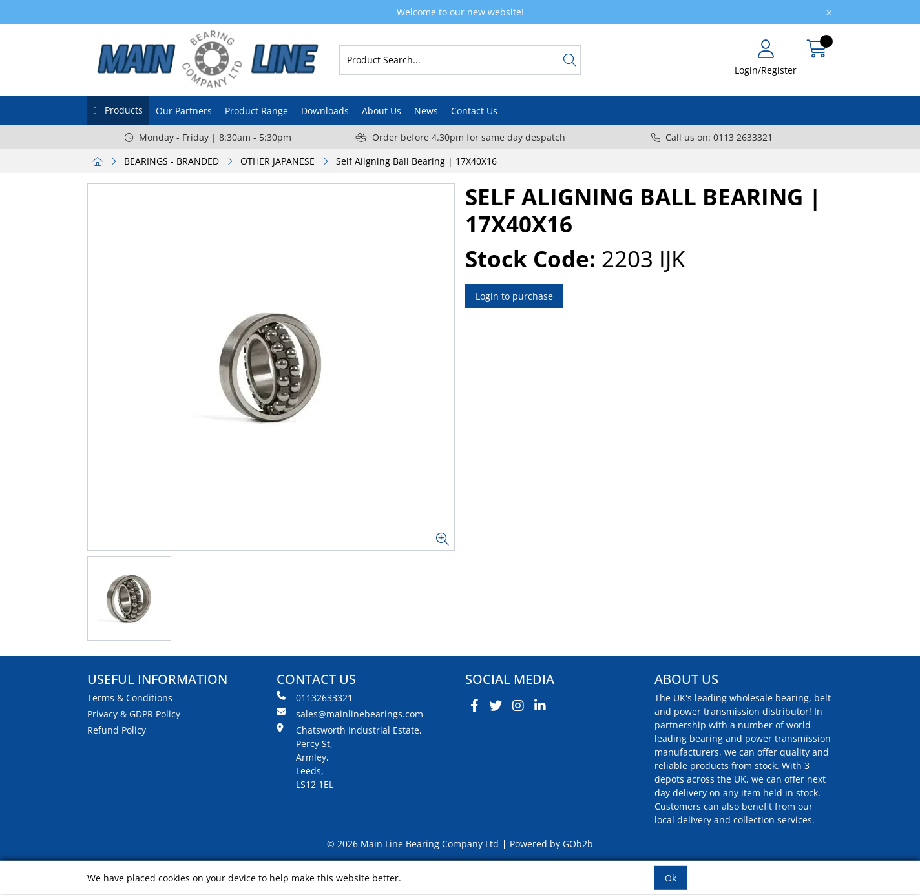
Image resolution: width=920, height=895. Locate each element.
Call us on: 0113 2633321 (712, 137)
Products (122, 110)
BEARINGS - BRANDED (171, 161)
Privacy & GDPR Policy (133, 714)
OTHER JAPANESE (277, 161)
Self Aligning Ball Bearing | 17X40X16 (416, 161)
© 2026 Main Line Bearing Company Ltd (413, 844)
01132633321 (315, 697)
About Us (381, 111)
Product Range (256, 111)
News (426, 111)
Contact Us (474, 111)
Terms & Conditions (129, 698)
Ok (670, 878)
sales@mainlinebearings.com (350, 713)
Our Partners (184, 111)
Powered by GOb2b (551, 844)
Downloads (325, 111)
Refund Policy (116, 730)
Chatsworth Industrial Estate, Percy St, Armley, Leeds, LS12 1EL (349, 756)
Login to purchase (514, 296)
